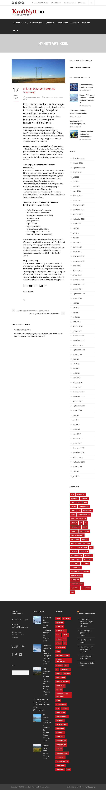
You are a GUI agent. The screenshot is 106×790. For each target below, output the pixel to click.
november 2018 (78, 340)
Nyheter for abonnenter (53, 97)
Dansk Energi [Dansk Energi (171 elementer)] (76, 502)
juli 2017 (76, 415)
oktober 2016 (78, 457)
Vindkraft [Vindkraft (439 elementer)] (86, 588)
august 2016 (77, 466)
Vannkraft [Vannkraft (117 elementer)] (75, 580)
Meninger (86, 23)
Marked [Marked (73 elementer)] (84, 539)
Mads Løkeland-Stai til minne (86, 657)
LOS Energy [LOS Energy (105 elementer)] (75, 539)
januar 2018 (77, 387)
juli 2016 (76, 471)
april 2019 (76, 317)
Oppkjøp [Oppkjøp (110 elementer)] (74, 551)
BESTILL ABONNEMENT (40, 3)
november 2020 (78, 261)
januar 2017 (77, 443)
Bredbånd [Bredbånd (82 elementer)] (74, 498)
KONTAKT (82, 3)
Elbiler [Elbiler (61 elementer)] (73, 507)
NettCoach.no (90, 787)
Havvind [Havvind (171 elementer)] (74, 523)
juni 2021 (76, 233)
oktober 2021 (78, 214)
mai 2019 (76, 312)
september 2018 (79, 350)
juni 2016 (76, 476)
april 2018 (76, 373)
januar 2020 (77, 275)
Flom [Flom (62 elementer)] (73, 515)
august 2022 (77, 172)
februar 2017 (77, 438)
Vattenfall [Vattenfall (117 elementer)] (75, 588)
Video (15, 31)
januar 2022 (77, 200)
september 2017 (79, 406)
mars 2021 (77, 242)
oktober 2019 (78, 289)
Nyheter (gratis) (20, 23)
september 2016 (79, 462)
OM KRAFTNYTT (70, 3)
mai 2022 (76, 186)
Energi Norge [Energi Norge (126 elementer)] (84, 507)
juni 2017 (76, 420)
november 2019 (78, 284)
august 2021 (77, 224)
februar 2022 (77, 196)
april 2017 (76, 429)
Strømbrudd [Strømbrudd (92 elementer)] (75, 567)
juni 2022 (76, 181)
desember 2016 (78, 448)
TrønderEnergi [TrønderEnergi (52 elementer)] (76, 576)
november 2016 (78, 452)
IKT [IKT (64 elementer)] (81, 523)
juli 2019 (76, 303)
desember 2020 (78, 256)
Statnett (57, 300)
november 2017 (78, 396)
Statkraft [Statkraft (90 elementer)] (75, 563)
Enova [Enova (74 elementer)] (73, 511)
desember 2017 (78, 392)
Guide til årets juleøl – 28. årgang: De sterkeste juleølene (87, 622)
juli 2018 (76, 359)
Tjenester (49, 23)
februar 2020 (77, 270)
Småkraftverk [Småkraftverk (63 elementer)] (76, 559)
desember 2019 (78, 280)
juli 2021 (76, 228)
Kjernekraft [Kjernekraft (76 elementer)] (75, 527)
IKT (30, 300)
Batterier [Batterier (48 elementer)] (81, 494)
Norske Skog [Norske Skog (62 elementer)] (82, 547)
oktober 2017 (78, 401)
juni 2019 (76, 308)
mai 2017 (76, 424)
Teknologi (28, 303)
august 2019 (77, 298)
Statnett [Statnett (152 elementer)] (85, 563)
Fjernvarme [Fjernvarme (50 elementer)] (87, 511)
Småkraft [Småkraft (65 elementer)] (88, 555)
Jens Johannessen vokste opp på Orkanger (86, 649)
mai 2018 (76, 368)
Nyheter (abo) (36, 23)
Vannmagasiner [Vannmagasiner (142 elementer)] (77, 584)
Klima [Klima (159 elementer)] (85, 527)
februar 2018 (77, 382)
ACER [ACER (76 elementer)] (72, 494)
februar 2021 (77, 247)
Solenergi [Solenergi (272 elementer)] (88, 559)
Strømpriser (62, 23)
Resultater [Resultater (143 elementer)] (84, 551)
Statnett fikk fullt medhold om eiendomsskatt (86, 134)
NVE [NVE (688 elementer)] (91, 547)
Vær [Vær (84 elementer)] (72, 592)
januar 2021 (77, 252)
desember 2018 (78, 336)
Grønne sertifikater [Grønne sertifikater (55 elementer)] (78, 519)
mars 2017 (77, 434)
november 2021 (78, 210)
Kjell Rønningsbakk (33, 97)
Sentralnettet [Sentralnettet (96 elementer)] (76, 555)
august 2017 (77, 410)
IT (36, 300)
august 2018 (77, 354)
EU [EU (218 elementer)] (79, 511)
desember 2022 (78, 158)
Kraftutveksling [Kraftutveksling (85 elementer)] (77, 535)
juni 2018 (76, 364)
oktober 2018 (78, 345)
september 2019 (79, 294)
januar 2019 (77, 331)
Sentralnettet (45, 300)
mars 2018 (77, 378)
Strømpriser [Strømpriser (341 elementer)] (75, 572)
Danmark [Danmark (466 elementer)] (84, 498)
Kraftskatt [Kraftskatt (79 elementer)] (84, 531)
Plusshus (75, 23)
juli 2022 (76, 177)
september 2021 (79, 219)
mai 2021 (76, 238)
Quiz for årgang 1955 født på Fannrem (85, 633)
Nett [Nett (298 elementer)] (72, 547)
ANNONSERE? (56, 3)
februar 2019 (77, 326)
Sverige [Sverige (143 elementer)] (86, 572)
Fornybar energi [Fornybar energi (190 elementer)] (84, 515)
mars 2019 (77, 322)
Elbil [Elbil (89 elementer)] (85, 502)
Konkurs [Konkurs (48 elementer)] (74, 531)
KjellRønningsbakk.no (86, 613)
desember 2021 (78, 205)
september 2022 (79, 167)
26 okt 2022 (40, 710)
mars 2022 (77, 191)
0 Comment (86, 90)
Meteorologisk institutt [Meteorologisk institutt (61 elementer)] (80, 543)
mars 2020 (77, 266)
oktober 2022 (78, 163)
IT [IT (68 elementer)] (86, 523)
